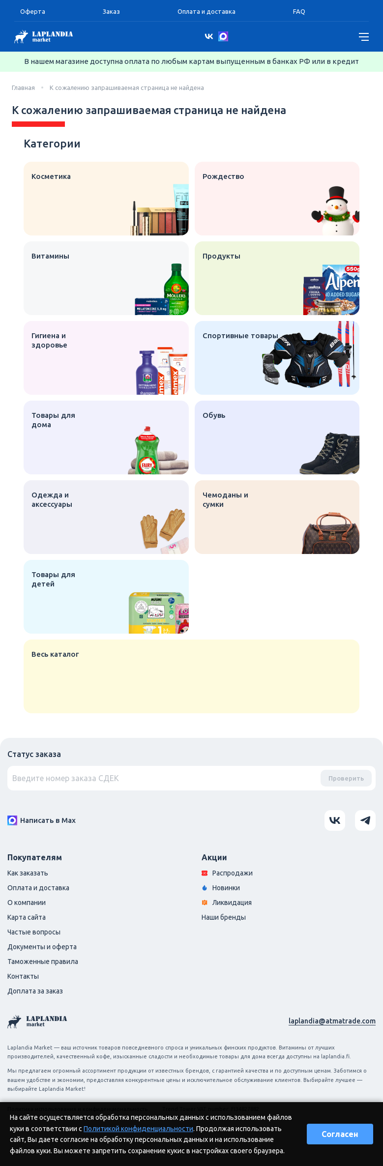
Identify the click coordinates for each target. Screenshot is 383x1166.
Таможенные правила (42, 961)
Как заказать (27, 873)
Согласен (340, 1134)
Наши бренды (224, 917)
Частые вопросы (33, 932)
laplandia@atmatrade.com (332, 1021)
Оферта (32, 11)
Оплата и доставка (206, 11)
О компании (26, 902)
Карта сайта (26, 917)
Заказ (111, 11)
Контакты (23, 976)
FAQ (299, 11)
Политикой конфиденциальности (138, 1129)
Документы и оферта (42, 947)
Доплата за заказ (35, 991)
